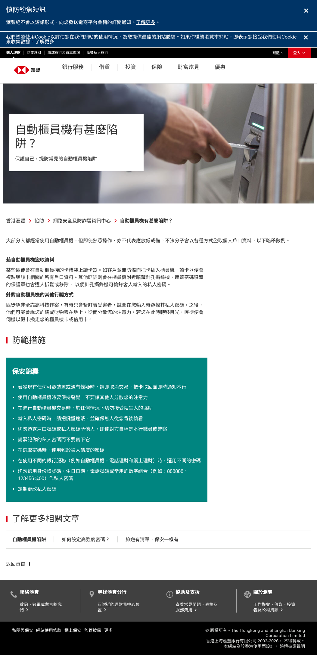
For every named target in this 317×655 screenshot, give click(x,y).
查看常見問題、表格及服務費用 (197, 607)
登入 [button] (299, 53)
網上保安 (72, 630)
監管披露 (92, 630)
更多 (108, 630)
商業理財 (34, 53)
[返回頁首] (19, 564)
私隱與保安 (22, 630)
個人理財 (13, 53)
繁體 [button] (279, 51)
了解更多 (145, 22)
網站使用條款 (48, 630)
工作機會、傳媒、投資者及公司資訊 (274, 607)
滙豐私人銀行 (97, 53)
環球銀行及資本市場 (64, 53)
